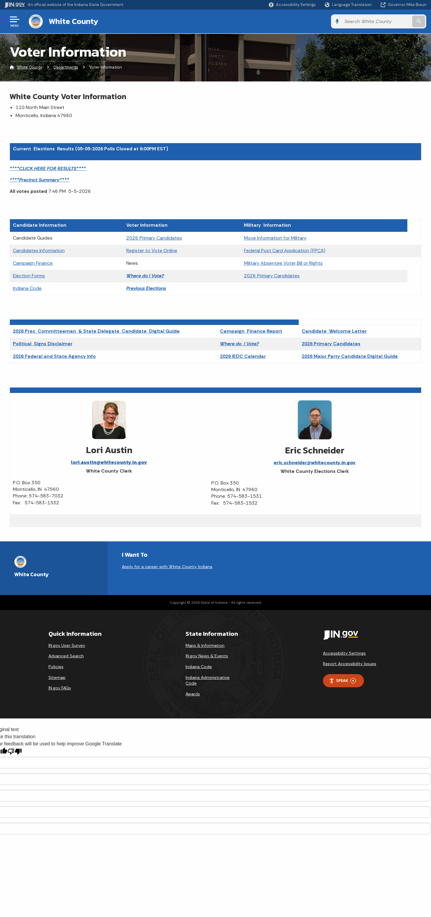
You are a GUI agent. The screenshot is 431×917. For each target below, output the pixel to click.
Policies (55, 666)
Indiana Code (27, 288)
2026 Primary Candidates (154, 238)
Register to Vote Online (151, 250)
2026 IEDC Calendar (243, 356)
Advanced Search (66, 656)
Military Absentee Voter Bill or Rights (283, 263)
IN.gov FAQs (59, 688)
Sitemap (57, 677)
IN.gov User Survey (66, 645)
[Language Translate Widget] (348, 4)
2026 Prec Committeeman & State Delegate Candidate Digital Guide (96, 331)
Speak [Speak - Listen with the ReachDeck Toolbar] (342, 680)
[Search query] (378, 21)
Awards (193, 694)
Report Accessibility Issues (349, 663)
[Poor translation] (14, 751)
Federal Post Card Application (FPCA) (284, 250)
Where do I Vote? (145, 276)
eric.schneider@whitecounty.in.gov (315, 462)
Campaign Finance (33, 263)
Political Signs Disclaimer (42, 344)
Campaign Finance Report (251, 331)
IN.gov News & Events (207, 656)
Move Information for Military (275, 238)
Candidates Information (39, 250)
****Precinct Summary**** (39, 180)
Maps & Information (205, 645)
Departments (66, 67)
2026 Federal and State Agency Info (54, 356)
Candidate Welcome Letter (334, 331)
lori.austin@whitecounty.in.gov (109, 462)
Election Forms (29, 276)
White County (73, 21)
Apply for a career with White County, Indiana (167, 566)
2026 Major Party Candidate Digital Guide (350, 356)
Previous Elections (146, 288)
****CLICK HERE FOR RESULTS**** (48, 168)
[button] (292, 4)
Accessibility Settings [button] (344, 653)
